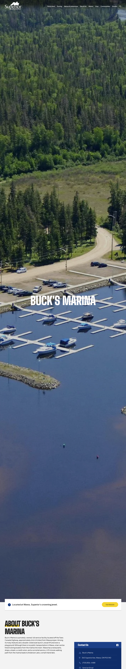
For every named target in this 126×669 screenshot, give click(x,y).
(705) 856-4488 (88, 663)
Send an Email (87, 668)
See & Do (83, 6)
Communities (105, 6)
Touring (59, 6)
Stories (114, 6)
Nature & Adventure (71, 6)
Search (119, 5)
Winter (91, 6)
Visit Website (110, 604)
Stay (97, 6)
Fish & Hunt (51, 6)
